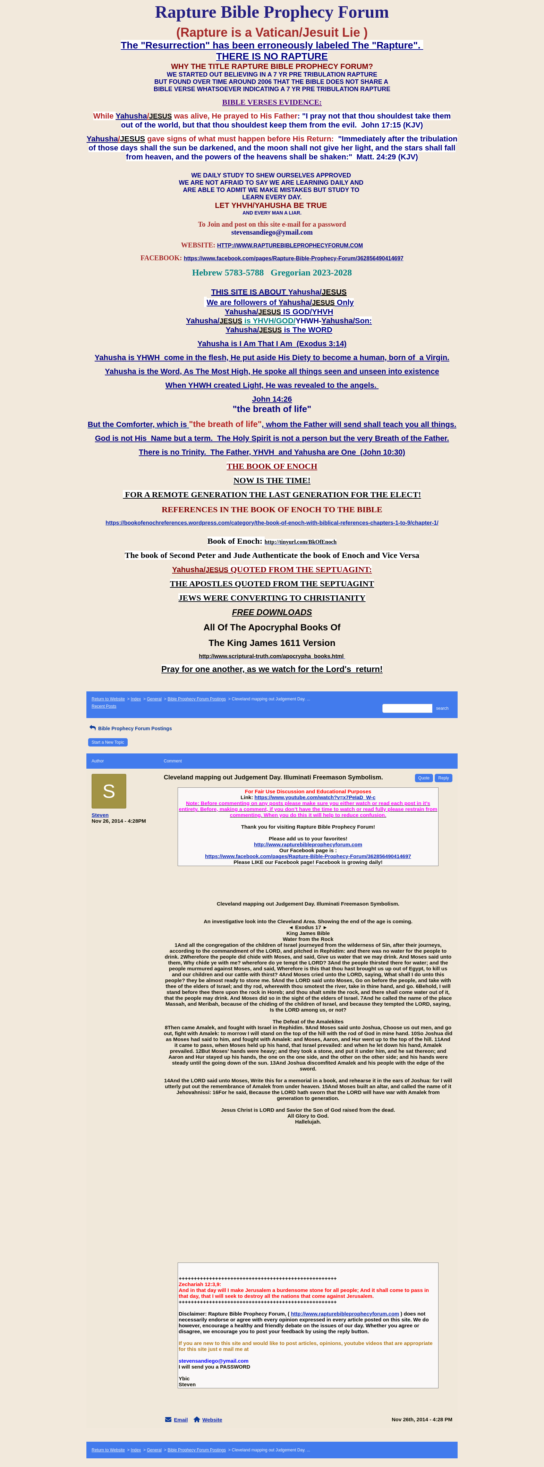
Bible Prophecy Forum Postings (197, 699)
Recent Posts (104, 706)
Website (212, 1420)
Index (136, 699)
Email (181, 1420)
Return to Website (108, 699)
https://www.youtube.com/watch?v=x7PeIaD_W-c (315, 797)
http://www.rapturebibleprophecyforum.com (308, 844)
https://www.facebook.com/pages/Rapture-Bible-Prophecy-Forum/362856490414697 (308, 856)
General (154, 699)
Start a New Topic (108, 742)
